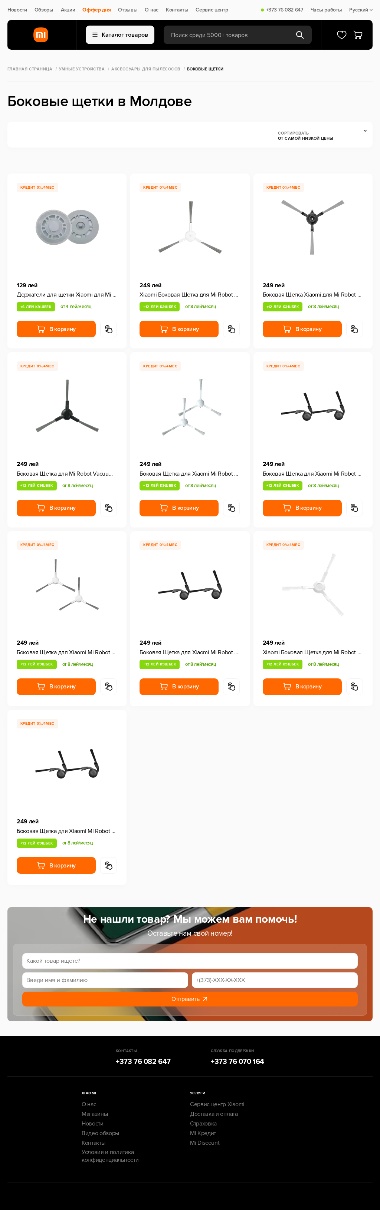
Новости (17, 10)
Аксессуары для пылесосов (145, 69)
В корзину (56, 329)
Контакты (177, 10)
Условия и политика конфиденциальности (110, 1156)
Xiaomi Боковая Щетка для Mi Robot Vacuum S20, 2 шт (313, 652)
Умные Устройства (82, 69)
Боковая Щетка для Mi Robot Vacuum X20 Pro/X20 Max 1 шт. (67, 473)
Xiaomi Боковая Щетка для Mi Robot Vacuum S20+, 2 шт (190, 294)
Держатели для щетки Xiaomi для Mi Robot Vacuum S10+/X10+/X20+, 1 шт (67, 294)
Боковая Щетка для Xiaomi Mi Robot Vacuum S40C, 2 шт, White (190, 473)
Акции (68, 10)
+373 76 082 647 (284, 10)
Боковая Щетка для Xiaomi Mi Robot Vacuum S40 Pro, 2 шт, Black (190, 652)
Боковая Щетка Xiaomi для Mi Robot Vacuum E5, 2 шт (313, 294)
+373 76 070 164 (237, 1061)
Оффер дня (96, 10)
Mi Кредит (203, 1133)
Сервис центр (212, 10)
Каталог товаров (120, 35)
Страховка (203, 1123)
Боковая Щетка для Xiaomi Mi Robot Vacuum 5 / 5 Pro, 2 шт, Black (67, 831)
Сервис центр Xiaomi (217, 1104)
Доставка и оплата (214, 1114)
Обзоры (44, 10)
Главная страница (29, 69)
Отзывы (127, 10)
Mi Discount (204, 1143)
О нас (151, 10)
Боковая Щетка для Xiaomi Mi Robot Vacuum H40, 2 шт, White (67, 652)
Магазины (95, 1114)
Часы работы (326, 10)
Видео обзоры (100, 1133)
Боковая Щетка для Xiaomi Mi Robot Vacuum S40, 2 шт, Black (313, 473)
